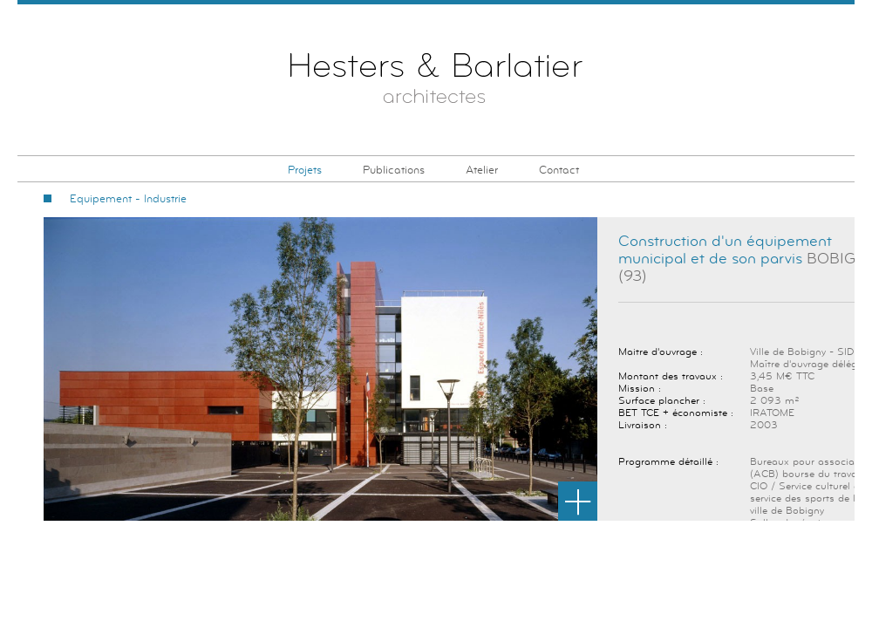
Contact (559, 170)
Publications (394, 170)
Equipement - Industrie (128, 199)
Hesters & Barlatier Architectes (436, 82)
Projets (305, 170)
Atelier (482, 170)
